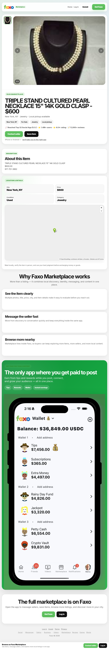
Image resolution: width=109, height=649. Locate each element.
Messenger (29, 632)
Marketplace (66, 632)
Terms (57, 629)
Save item (31, 134)
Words (88, 632)
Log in (76, 7)
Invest (85, 7)
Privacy (64, 629)
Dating (38, 632)
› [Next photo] (101, 50)
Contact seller (14, 134)
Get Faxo (99, 7)
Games (82, 632)
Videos (56, 632)
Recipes (75, 632)
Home (70, 7)
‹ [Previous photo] (17, 50)
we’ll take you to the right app (34, 140)
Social (20, 632)
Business (47, 632)
